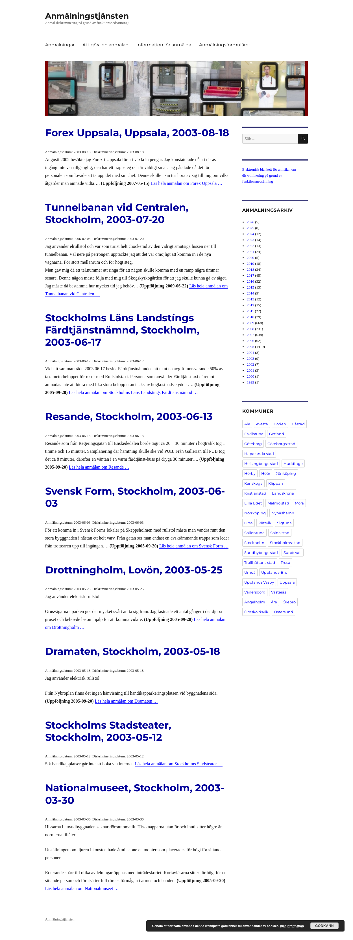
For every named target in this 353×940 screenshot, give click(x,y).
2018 (250, 269)
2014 (250, 293)
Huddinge (293, 463)
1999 (250, 382)
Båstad (298, 424)
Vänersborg (254, 592)
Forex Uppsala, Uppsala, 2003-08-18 (137, 133)
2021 (250, 252)
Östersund (283, 612)
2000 (250, 376)
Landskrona (283, 493)
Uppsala (287, 582)
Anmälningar (60, 44)
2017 (250, 275)
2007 (250, 335)
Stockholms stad (285, 542)
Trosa (285, 562)
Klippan (275, 483)
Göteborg (253, 443)
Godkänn (324, 926)
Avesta (262, 424)
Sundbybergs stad (261, 552)
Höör (265, 473)
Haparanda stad (259, 453)
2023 (250, 240)
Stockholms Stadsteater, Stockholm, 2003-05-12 (108, 731)
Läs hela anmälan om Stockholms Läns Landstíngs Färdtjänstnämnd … (133, 392)
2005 (250, 347)
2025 (250, 228)
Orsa (248, 523)
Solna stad (279, 532)
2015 (250, 287)
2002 (250, 364)
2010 (250, 317)
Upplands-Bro (274, 572)
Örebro (289, 602)
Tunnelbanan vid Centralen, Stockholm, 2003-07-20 (116, 213)
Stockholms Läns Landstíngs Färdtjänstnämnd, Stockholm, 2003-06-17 (122, 330)
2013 (250, 299)
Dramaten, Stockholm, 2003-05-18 (132, 651)
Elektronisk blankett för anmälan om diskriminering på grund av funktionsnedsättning (269, 175)
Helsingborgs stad (261, 463)
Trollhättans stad (259, 562)
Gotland (276, 434)
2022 (250, 246)
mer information (292, 926)
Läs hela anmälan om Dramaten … (126, 701)
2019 (250, 263)
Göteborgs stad (281, 443)
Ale (247, 424)
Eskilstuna (253, 434)
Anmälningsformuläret (224, 44)
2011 (250, 311)
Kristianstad (255, 493)
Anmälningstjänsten (87, 16)
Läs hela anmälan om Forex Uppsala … (186, 183)
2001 (250, 370)
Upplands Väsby (259, 582)
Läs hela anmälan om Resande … (99, 467)
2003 (250, 358)
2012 (250, 305)
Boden (280, 424)
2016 (250, 281)
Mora (299, 503)
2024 (250, 234)
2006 (250, 341)
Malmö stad (278, 503)
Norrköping (255, 513)
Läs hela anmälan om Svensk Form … (193, 545)
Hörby (250, 473)
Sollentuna (254, 532)
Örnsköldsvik (256, 612)
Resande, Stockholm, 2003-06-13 (129, 416)
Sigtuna (284, 523)
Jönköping (286, 473)
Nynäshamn (282, 513)
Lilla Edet (253, 503)
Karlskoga (253, 483)
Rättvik (264, 523)
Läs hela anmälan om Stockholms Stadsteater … (179, 763)
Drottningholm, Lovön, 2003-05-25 (134, 570)
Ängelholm (254, 602)
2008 (250, 329)
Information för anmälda (163, 44)
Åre (274, 602)
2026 (250, 222)
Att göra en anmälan (105, 44)
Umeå (250, 572)
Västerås (278, 592)
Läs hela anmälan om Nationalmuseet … (82, 888)
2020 (250, 257)
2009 (250, 323)
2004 (250, 352)
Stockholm (254, 542)
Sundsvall (293, 552)
